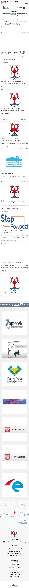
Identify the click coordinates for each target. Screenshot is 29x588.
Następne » (17, 305)
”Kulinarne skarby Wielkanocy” (11, 262)
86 (18, 304)
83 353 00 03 (16, 551)
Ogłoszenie (5, 27)
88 (24, 304)
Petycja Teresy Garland (8, 292)
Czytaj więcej (24, 32)
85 (15, 304)
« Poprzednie (4, 304)
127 (12, 305)
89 (27, 304)
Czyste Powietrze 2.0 (8, 173)
